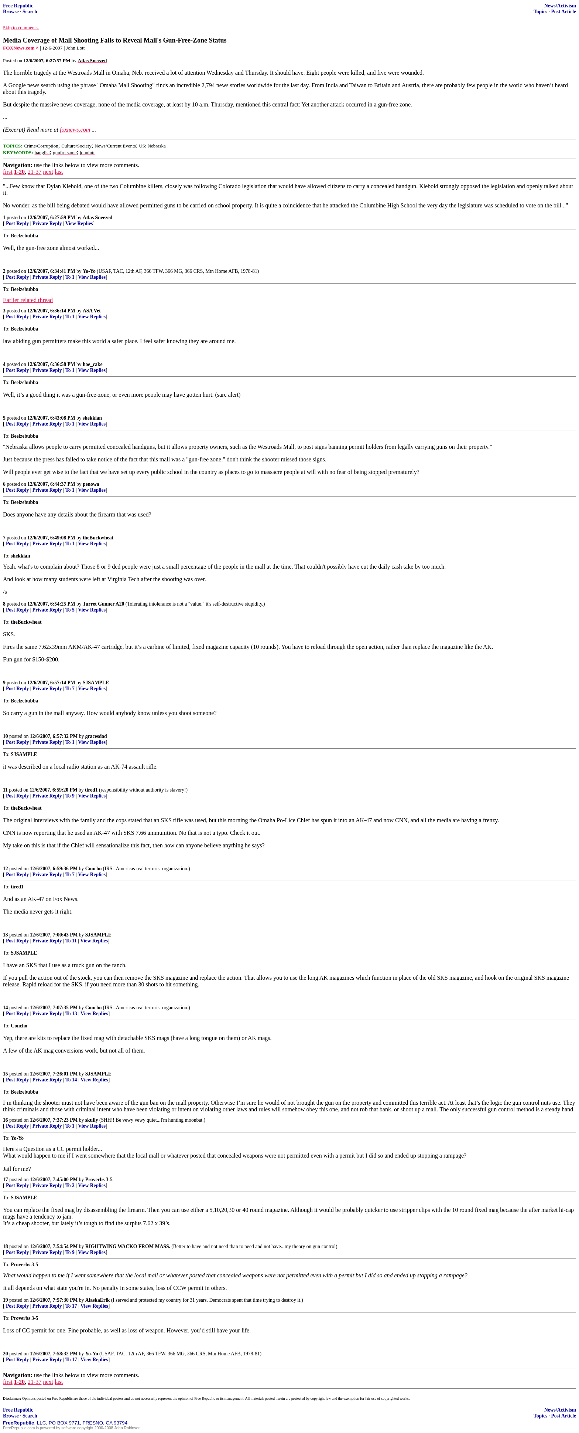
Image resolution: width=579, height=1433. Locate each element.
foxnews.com (75, 129)
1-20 (19, 172)
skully (91, 1120)
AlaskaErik (97, 1300)
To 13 (71, 1013)
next (48, 172)
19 (5, 1300)
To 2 (70, 1185)
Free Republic (18, 6)
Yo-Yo (89, 271)
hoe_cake (93, 364)
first (8, 172)
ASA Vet (92, 311)
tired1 (91, 790)
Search (30, 11)
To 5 (70, 610)
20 (5, 1353)
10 (5, 736)
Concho (93, 868)
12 (5, 868)
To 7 (70, 688)
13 (5, 935)
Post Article (563, 11)
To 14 (71, 1080)
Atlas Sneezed (97, 217)
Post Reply (17, 223)
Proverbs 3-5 (99, 1179)
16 (5, 1120)
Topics (540, 11)
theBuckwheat (98, 538)
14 (5, 1007)
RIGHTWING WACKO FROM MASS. (127, 1246)
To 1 (70, 277)
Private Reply (47, 223)
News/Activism (560, 6)
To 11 (71, 941)
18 (5, 1246)
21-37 (34, 172)
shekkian (92, 418)
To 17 (71, 1306)
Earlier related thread (28, 300)
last (59, 172)
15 (5, 1074)
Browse (11, 11)
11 (5, 790)
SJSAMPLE (96, 682)
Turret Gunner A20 (103, 604)
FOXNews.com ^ (21, 48)
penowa (91, 484)
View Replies (79, 223)
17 (5, 1179)
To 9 (70, 796)
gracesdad (96, 736)
